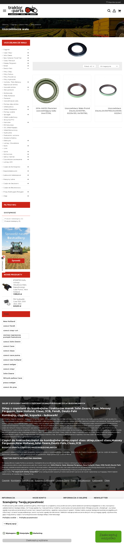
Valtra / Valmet (9, 157)
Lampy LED (8, 162)
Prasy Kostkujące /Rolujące (13, 192)
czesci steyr (9, 369)
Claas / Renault (9, 61)
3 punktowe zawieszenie (13, 159)
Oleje (5, 196)
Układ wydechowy (10, 117)
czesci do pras (10, 387)
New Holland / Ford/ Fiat (12, 58)
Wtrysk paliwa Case (12, 378)
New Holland (9, 321)
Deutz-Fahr (8, 68)
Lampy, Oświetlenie (11, 143)
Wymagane (11, 533)
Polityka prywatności (28, 518)
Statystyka (24, 533)
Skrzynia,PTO (9, 120)
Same (6, 152)
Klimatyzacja (9, 125)
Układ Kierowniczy (11, 130)
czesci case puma (11, 355)
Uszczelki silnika (10, 87)
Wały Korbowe (9, 96)
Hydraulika (8, 133)
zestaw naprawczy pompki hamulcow (12, 336)
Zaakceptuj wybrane (37, 540)
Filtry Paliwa (8, 74)
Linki (5, 148)
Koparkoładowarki (10, 171)
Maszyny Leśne (9, 179)
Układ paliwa (8, 107)
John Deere (8, 55)
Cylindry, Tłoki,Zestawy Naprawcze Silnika (12, 83)
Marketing (37, 533)
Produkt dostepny (12, 221)
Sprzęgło (7, 114)
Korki (6, 146)
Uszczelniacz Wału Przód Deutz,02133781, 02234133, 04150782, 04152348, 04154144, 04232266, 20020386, (77, 113)
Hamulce (7, 122)
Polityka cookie (9, 518)
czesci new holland (12, 360)
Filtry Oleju (8, 72)
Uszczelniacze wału (11, 101)
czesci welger (9, 364)
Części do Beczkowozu (12, 188)
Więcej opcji (10, 524)
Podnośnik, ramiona (11, 135)
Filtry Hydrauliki (10, 79)
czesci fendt (9, 326)
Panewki (7, 98)
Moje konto (39, 498)
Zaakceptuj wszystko (108, 536)
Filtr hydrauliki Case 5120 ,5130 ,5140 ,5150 (19, 301)
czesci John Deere (11, 342)
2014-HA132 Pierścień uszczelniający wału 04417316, (46, 110)
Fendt (6, 66)
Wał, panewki (9, 90)
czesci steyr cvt (10, 330)
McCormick (8, 154)
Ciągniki (6, 49)
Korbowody (8, 93)
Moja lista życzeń (113, 2)
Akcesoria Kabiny (10, 138)
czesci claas (9, 351)
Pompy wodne (9, 112)
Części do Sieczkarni (11, 183)
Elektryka (7, 140)
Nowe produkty (13, 274)
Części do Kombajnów (11, 167)
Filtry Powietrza (10, 77)
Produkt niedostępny (14, 219)
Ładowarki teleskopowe (12, 175)
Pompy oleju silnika (11, 104)
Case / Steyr (8, 53)
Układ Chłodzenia (10, 109)
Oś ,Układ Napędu (10, 127)
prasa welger (9, 383)
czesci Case (8, 346)
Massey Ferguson (10, 63)
